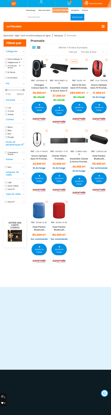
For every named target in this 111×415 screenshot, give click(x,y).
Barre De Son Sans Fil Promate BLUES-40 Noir (79, 86)
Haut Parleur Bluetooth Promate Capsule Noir (99, 157)
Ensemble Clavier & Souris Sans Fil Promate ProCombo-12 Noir (59, 89)
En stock (39, 97)
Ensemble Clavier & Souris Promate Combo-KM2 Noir (79, 160)
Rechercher (77, 17)
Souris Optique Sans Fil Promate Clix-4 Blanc (39, 157)
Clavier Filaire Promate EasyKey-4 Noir (59, 157)
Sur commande (99, 168)
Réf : (33, 80)
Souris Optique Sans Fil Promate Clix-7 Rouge (99, 86)
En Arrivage (99, 97)
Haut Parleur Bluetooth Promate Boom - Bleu (39, 228)
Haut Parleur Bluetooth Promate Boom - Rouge (59, 228)
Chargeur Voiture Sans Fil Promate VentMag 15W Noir (39, 86)
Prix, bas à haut (92, 52)
